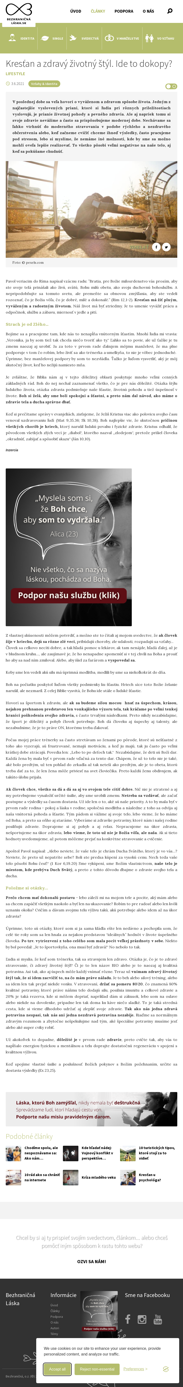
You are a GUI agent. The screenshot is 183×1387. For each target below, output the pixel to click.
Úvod (75, 11)
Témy (54, 1334)
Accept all (57, 1369)
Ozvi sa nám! (91, 1261)
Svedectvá (84, 38)
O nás (148, 11)
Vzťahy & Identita (44, 84)
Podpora (124, 11)
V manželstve (122, 38)
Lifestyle (15, 73)
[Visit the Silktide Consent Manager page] (166, 1369)
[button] (170, 11)
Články (98, 11)
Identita (21, 38)
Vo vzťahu (159, 38)
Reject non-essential (97, 1369)
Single (52, 38)
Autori (55, 1328)
